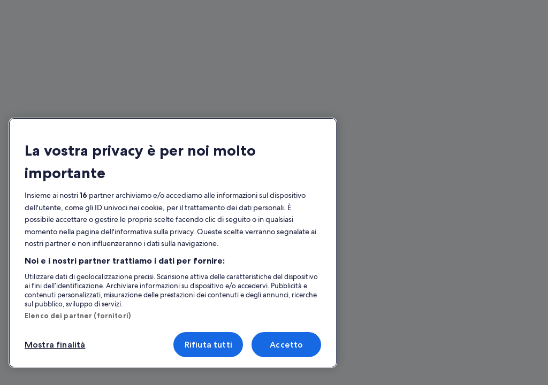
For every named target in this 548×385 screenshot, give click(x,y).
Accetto (286, 345)
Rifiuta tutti (208, 345)
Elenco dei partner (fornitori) (78, 315)
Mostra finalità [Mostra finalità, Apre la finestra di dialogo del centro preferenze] (55, 345)
